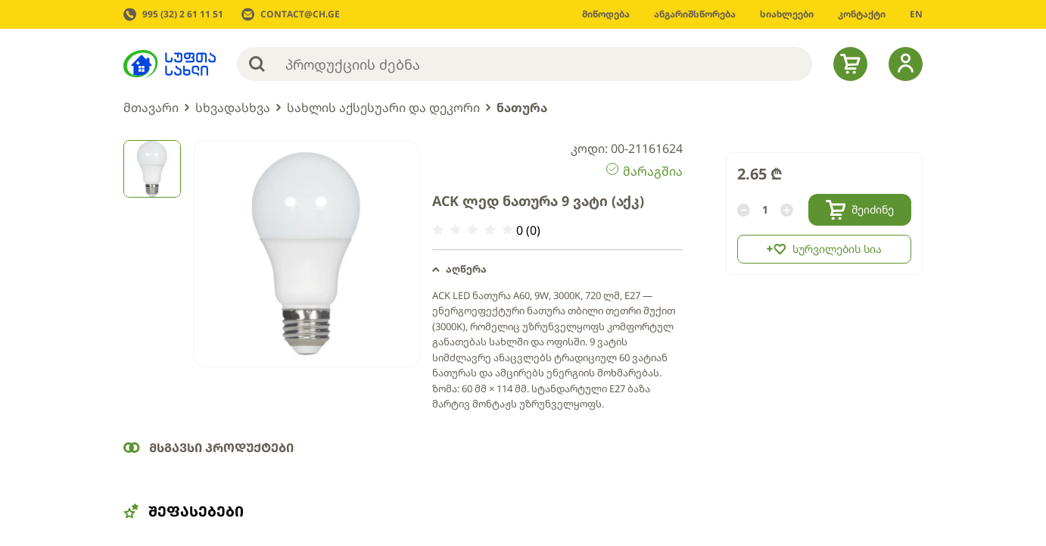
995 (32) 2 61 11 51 (182, 14)
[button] (557, 269)
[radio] (438, 230)
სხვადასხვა (232, 107)
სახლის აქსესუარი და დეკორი (383, 107)
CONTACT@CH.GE (300, 14)
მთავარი (151, 107)
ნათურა (522, 107)
